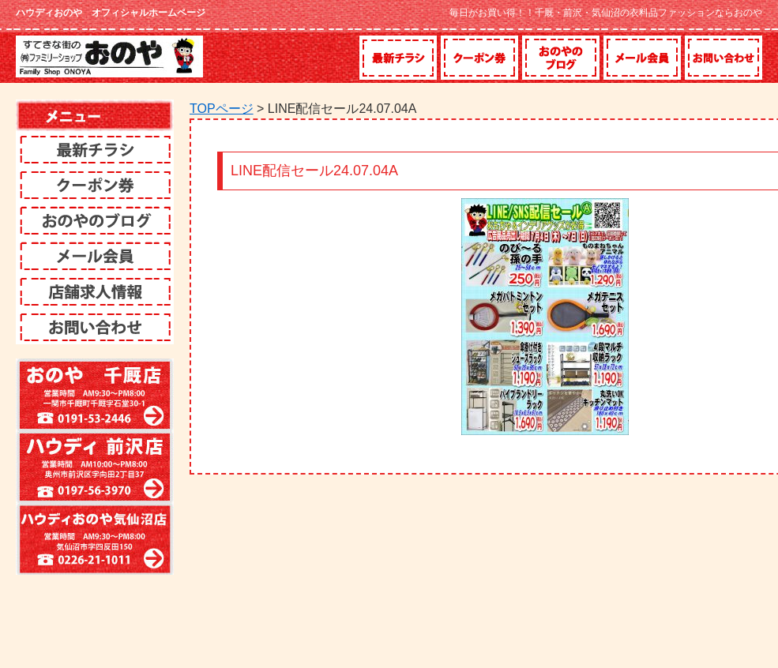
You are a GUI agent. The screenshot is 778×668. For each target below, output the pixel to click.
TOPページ (222, 108)
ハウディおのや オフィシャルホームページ (110, 12)
